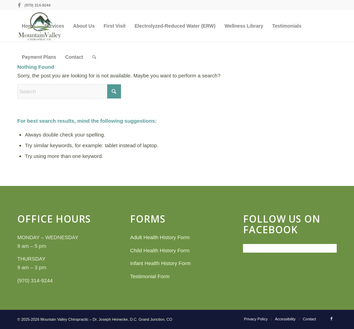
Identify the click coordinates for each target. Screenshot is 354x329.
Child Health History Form (159, 250)
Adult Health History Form (159, 237)
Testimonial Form (149, 276)
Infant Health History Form (160, 263)
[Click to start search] (114, 91)
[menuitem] (28, 25)
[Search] (94, 57)
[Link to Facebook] (19, 5)
